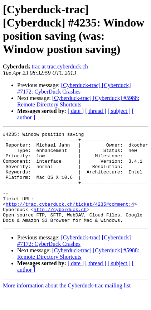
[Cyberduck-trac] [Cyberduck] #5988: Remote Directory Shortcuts (78, 101)
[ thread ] (95, 111)
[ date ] (76, 111)
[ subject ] (119, 111)
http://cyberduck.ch (60, 225)
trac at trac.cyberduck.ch (59, 66)
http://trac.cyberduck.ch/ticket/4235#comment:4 (70, 219)
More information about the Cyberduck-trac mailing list (67, 304)
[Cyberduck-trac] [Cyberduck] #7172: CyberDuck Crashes (74, 88)
